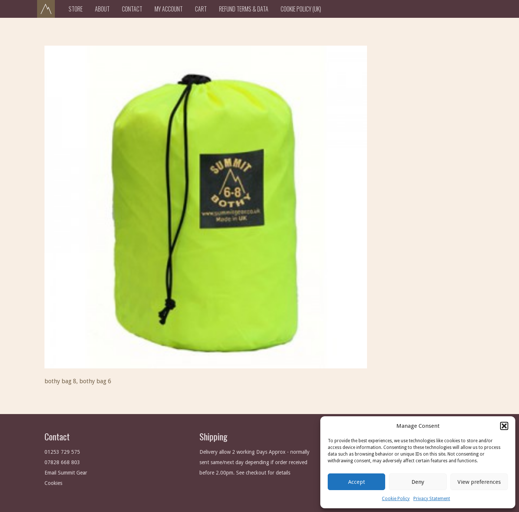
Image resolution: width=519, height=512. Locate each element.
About (102, 8)
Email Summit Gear (65, 473)
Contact (132, 8)
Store (76, 8)
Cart (201, 8)
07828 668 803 (62, 462)
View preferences (479, 482)
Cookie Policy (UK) (301, 8)
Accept (356, 482)
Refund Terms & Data (243, 8)
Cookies (53, 483)
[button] (504, 426)
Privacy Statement (431, 498)
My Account (169, 8)
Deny (417, 482)
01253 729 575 (62, 452)
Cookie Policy (396, 498)
